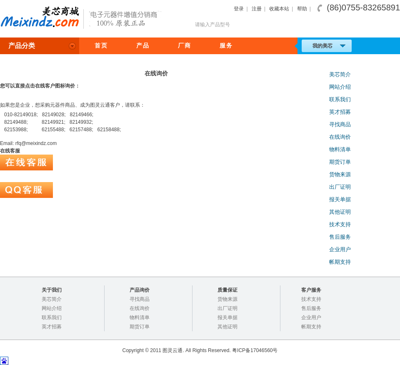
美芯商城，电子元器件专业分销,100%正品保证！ (83, 18)
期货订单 (340, 162)
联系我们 (340, 99)
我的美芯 (328, 46)
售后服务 (340, 237)
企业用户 (340, 249)
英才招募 (340, 112)
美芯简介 (340, 74)
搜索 (383, 24)
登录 (239, 9)
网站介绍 (340, 87)
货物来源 (340, 174)
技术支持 (340, 224)
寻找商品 (340, 124)
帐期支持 (340, 262)
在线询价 (340, 137)
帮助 (302, 9)
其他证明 (340, 212)
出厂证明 (340, 187)
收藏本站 (279, 9)
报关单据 (340, 199)
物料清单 (340, 149)
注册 (257, 9)
